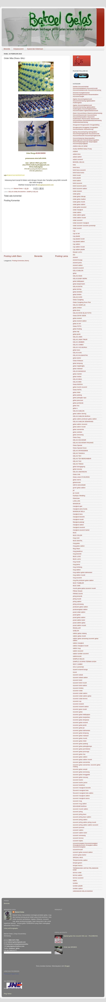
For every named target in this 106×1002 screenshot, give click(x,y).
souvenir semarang (79, 835)
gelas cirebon (77, 307)
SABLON (76, 631)
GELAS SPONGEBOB (80, 450)
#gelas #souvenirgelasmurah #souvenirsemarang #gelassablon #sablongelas (84, 100)
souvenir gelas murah (80, 738)
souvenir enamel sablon (81, 706)
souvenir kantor (78, 780)
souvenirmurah (78, 849)
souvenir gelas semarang (81, 772)
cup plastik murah (79, 239)
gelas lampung (78, 363)
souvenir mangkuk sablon (81, 796)
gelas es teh (77, 323)
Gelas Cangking (78, 299)
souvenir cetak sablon (80, 693)
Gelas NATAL (77, 390)
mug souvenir (77, 578)
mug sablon (77, 570)
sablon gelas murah (79, 636)
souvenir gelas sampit (80, 769)
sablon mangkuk (78, 643)
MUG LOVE (77, 556)
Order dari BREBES (70, 947)
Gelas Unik (76, 474)
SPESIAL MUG (78, 857)
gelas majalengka (78, 366)
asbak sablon (77, 157)
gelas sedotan (77, 432)
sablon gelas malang (80, 633)
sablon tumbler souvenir (81, 653)
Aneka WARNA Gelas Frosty (82, 149)
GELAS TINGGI (78, 464)
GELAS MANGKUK (79, 371)
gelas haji (76, 331)
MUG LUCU (77, 559)
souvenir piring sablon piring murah (84, 822)
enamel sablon (78, 265)
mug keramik (77, 554)
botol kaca (76, 167)
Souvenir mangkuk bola (80, 790)
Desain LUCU (77, 252)
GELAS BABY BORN (80, 278)
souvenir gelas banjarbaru (81, 717)
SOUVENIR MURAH (80, 806)
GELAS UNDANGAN (80, 472)
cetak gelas (76, 194)
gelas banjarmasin (79, 284)
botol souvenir (77, 183)
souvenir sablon (78, 830)
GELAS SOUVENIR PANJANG (83, 442)
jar (74, 490)
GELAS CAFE (77, 297)
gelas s (75, 408)
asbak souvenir (78, 159)
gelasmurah (77, 482)
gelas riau (76, 405)
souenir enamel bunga (80, 669)
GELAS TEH (77, 456)
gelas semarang (78, 435)
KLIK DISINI (40, 153)
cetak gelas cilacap (79, 196)
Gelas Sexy (76, 437)
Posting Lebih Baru (13, 256)
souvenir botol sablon (80, 685)
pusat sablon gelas (79, 623)
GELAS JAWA (77, 337)
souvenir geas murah (80, 709)
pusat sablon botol (79, 620)
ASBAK (75, 151)
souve (75, 672)
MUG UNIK (76, 585)
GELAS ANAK (77, 276)
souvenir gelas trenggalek (81, 774)
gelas (74, 273)
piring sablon (77, 601)
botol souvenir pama (79, 186)
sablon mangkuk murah (80, 646)
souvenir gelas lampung (81, 733)
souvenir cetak (77, 690)
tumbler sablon (78, 888)
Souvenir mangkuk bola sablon (83, 793)
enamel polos (77, 262)
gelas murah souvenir (80, 387)
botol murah (77, 175)
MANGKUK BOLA (79, 511)
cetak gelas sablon (79, 204)
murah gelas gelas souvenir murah (84, 588)
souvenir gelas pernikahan (81, 749)
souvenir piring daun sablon (82, 817)
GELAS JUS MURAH (80, 347)
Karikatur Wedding (79, 495)
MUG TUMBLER (78, 583)
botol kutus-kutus (78, 172)
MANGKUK (76, 503)
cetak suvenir (77, 228)
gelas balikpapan (78, 281)
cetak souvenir (77, 220)
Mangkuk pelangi (78, 522)
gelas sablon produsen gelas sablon (85, 419)
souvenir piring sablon (80, 819)
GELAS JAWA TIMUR (80, 339)
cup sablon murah (79, 247)
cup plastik (76, 236)
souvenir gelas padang (80, 743)
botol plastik (77, 178)
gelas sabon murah (79, 427)
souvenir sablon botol (80, 833)
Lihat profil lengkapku (11, 928)
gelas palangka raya (79, 397)
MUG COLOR (77, 535)
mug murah (76, 562)
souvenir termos (78, 838)
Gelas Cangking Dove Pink (82, 302)
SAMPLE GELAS (32, 191)
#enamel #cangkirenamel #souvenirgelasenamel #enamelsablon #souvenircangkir (85, 94)
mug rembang (77, 567)
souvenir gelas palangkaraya (82, 746)
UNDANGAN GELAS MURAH (83, 891)
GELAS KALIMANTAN (80, 355)
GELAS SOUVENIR (79, 440)
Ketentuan (76, 498)
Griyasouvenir (18, 49)
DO (74, 255)
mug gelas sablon (79, 546)
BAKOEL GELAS (78, 162)
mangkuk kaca (77, 514)
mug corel (76, 538)
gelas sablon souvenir (80, 424)
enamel (75, 257)
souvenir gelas (77, 712)
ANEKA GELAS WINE (80, 146)
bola (74, 165)
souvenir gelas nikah (79, 741)
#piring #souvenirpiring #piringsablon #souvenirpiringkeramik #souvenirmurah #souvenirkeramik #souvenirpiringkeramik (86, 133)
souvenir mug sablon (80, 803)
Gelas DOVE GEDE (79, 315)
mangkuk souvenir (79, 527)
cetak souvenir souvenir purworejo (84, 225)
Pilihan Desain (77, 591)
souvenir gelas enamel (80, 722)
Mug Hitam (76, 548)
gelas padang (77, 395)
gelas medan (77, 376)
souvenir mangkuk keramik (82, 788)
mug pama (76, 564)
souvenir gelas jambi (79, 725)
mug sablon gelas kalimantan (82, 572)
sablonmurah (77, 656)
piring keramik (77, 596)
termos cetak (77, 872)
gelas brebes (77, 294)
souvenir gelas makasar (81, 735)
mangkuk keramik (79, 517)
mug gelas (76, 543)
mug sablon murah (79, 575)
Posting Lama (61, 256)
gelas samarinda (78, 429)
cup (74, 231)
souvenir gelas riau (79, 754)
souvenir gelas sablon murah (82, 759)
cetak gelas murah (79, 202)
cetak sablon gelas (79, 215)
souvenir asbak (78, 675)
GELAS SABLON (78, 411)
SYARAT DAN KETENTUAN (16, 175)
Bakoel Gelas (19, 912)
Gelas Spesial (77, 445)
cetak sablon (77, 212)
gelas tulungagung (79, 466)
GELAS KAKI (77, 352)
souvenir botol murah (80, 683)
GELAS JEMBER (78, 342)
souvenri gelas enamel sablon (83, 852)
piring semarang (78, 604)
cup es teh (76, 233)
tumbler (75, 883)
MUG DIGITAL (77, 540)
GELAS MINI (77, 382)
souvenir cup (77, 701)
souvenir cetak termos (80, 698)
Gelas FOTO (77, 326)
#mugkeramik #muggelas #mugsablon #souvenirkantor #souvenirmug (85, 128)
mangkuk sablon (78, 525)
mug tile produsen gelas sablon (83, 580)
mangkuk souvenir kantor (81, 530)
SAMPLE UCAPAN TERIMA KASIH (84, 661)
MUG (74, 533)
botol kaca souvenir (79, 170)
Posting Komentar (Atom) (20, 260)
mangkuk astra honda (80, 509)
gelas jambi (76, 334)
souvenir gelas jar (79, 728)
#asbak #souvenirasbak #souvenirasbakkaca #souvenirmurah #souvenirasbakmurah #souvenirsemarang (87, 88)
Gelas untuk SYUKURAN (81, 477)
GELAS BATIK (77, 286)
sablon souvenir (78, 651)
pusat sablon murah (79, 625)
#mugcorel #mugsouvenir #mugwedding (86, 125)
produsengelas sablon (80, 609)
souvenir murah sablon (80, 809)
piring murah (77, 599)
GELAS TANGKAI (79, 453)
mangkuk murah (78, 519)
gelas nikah (76, 392)
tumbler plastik (77, 886)
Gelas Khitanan (78, 360)
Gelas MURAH (78, 384)
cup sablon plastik (79, 249)
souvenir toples (78, 841)
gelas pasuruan (78, 400)
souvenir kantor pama (80, 782)
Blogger (67, 966)
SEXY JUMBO (77, 664)
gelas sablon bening (79, 413)
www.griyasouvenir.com (45, 185)
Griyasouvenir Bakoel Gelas (11, 973)
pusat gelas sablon (79, 617)
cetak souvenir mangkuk (81, 223)
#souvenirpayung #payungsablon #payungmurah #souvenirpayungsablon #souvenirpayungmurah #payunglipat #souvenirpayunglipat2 (86, 140)
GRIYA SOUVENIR (79, 485)
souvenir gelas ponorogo (81, 751)
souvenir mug (77, 801)
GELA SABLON (78, 270)
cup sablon (76, 244)
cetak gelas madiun (79, 199)
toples (75, 880)
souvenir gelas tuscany (80, 777)
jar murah (76, 493)
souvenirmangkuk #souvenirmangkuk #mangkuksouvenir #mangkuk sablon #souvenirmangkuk (85, 845)
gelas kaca (76, 350)
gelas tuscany (77, 469)
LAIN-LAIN (76, 501)
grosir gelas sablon (79, 488)
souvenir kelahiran (79, 785)
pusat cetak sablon (79, 612)
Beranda (7, 49)
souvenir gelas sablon (80, 757)
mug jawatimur (78, 551)
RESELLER (77, 628)
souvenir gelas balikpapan (81, 714)
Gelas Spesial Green (80, 448)
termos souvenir (78, 878)
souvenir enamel (78, 704)
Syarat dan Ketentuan (35, 49)
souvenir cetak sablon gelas (82, 696)
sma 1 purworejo (78, 667)
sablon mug (77, 648)
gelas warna (77, 480)
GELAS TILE (77, 461)
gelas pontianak (78, 403)
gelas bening (77, 289)
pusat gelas (76, 615)
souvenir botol (77, 680)
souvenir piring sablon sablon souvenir (85, 825)
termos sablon (77, 875)
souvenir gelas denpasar (81, 720)
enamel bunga (77, 260)
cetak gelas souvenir (79, 207)
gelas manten (77, 374)
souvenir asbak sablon (80, 677)
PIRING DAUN (78, 593)
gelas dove (76, 310)
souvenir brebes (78, 688)
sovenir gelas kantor (79, 855)
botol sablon (77, 180)
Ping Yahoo (7, 993)
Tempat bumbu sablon (80, 860)
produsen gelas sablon (80, 607)
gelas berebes (77, 292)
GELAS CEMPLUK (79, 305)
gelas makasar (78, 368)
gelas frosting (77, 329)
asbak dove (76, 154)
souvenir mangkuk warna (81, 798)
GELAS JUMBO (78, 345)
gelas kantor (77, 358)
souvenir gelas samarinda (81, 762)
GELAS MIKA (77, 379)
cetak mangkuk (78, 210)
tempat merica (77, 865)
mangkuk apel (77, 506)
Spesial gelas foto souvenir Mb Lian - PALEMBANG (81, 936)
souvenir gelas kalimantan (81, 730)
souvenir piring (78, 811)
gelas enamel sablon (80, 321)
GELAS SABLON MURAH (17, 191)
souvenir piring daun (79, 814)
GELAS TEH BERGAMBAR (82, 458)
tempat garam (77, 863)
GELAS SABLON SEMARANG (83, 421)
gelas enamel (77, 318)
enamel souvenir (78, 268)
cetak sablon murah (79, 217)
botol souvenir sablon (80, 188)
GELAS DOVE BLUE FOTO (82, 313)
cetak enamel (77, 191)
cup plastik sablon (79, 241)
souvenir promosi (78, 827)
